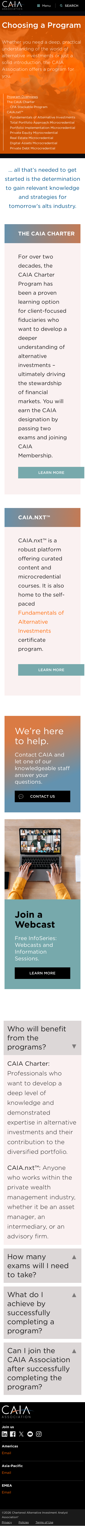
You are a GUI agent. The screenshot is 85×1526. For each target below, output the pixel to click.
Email (6, 1453)
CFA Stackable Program (28, 107)
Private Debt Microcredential (32, 148)
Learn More (42, 973)
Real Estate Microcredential (31, 138)
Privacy (7, 1522)
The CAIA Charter (21, 102)
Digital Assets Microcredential (33, 143)
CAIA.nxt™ (15, 112)
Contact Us (42, 796)
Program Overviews (22, 97)
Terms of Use (44, 1522)
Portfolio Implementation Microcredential (42, 127)
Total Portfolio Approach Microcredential (42, 122)
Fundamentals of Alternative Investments (42, 117)
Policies (24, 1522)
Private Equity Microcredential (34, 132)
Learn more (51, 472)
